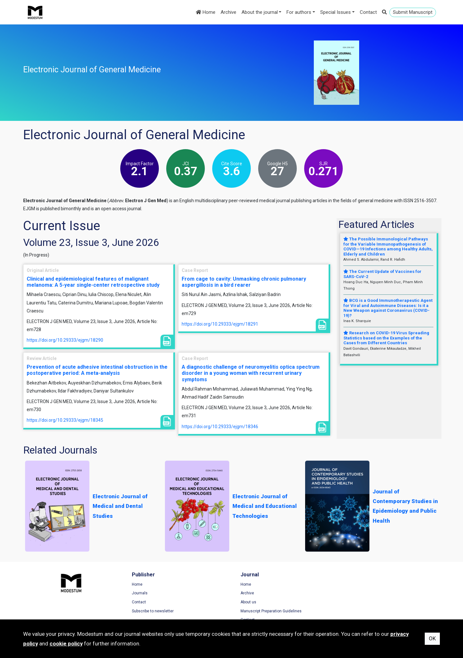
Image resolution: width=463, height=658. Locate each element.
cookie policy (66, 643)
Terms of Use (357, 584)
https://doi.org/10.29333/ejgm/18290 (65, 340)
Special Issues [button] (335, 12)
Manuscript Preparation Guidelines (268, 611)
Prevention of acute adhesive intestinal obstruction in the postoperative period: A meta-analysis (97, 370)
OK (432, 638)
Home (205, 12)
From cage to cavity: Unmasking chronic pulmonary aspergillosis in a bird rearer (244, 282)
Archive (228, 12)
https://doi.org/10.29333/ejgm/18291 (220, 324)
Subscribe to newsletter (151, 611)
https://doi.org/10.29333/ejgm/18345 (65, 420)
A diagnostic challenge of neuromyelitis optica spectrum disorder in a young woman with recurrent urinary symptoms (251, 373)
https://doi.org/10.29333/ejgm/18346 (220, 426)
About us (246, 602)
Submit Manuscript (412, 12)
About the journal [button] (259, 12)
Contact (368, 12)
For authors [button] (298, 12)
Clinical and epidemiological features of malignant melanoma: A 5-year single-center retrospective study (93, 282)
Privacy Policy (357, 593)
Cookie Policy (357, 602)
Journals (138, 593)
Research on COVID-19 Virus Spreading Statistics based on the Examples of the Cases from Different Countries (386, 337)
